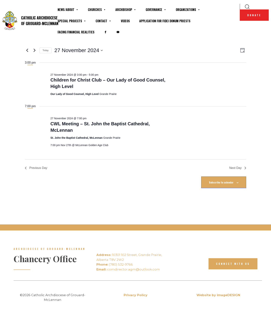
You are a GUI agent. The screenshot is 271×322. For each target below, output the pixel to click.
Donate (254, 15)
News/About (68, 9)
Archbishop (125, 9)
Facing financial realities (76, 32)
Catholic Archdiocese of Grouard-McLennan (27, 20)
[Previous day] (27, 50)
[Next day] (34, 50)
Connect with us (233, 264)
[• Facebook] (105, 32)
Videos (125, 21)
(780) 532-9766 (114, 264)
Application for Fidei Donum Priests (164, 21)
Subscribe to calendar (221, 182)
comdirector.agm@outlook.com (128, 269)
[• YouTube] (117, 32)
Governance (156, 9)
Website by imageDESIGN (218, 295)
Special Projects (72, 21)
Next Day (237, 167)
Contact (103, 21)
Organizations (188, 9)
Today (46, 50)
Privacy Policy (135, 295)
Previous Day (36, 167)
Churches (97, 9)
